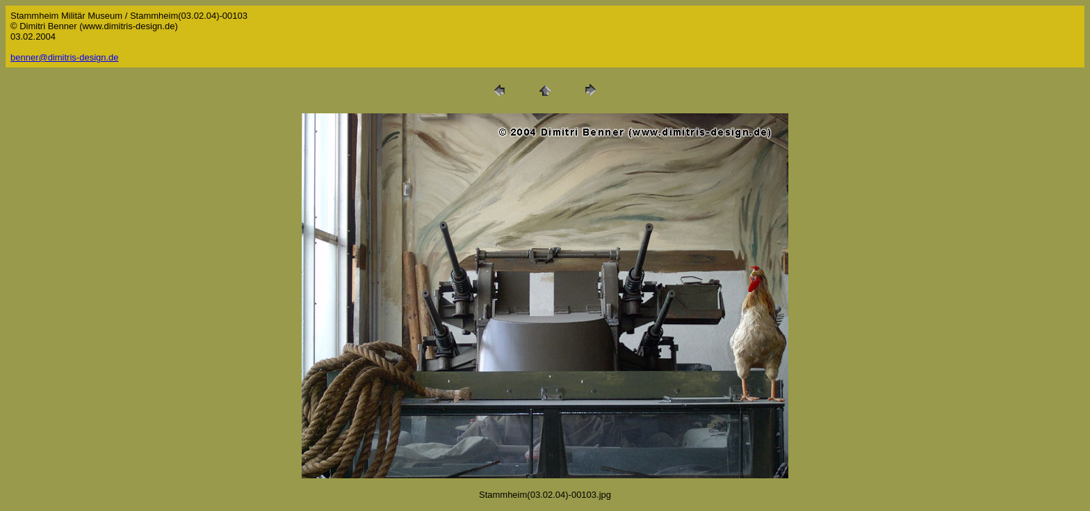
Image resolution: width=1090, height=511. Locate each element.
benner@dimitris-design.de (64, 57)
